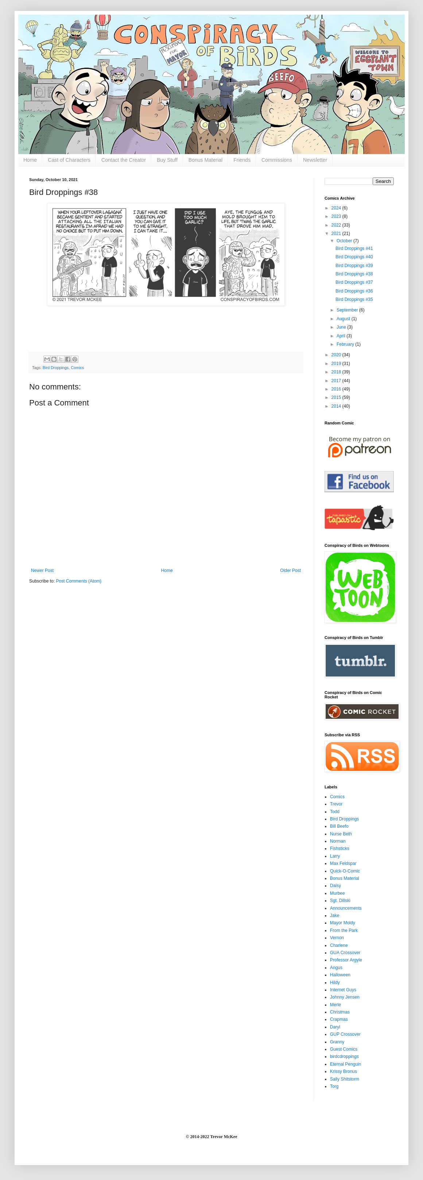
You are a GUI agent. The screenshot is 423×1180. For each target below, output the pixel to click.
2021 (336, 233)
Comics (77, 367)
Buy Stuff (167, 160)
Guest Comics (343, 1049)
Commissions (276, 160)
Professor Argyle (346, 960)
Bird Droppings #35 (354, 299)
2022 (336, 225)
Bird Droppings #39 (354, 265)
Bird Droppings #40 (354, 256)
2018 (336, 372)
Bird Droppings (56, 367)
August (344, 318)
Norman (338, 841)
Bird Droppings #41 (354, 248)
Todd (334, 811)
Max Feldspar (343, 863)
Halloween (340, 974)
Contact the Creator (123, 160)
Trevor (336, 804)
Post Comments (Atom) (78, 581)
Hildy (335, 982)
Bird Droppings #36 (354, 291)
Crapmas (339, 1019)
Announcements (346, 908)
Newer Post (42, 570)
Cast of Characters (69, 160)
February (346, 344)
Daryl (335, 1027)
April (341, 335)
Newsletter (315, 160)
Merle (335, 1004)
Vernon (337, 937)
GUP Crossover (345, 1034)
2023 (336, 216)
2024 (336, 208)
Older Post (290, 570)
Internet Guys (343, 989)
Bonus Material (205, 160)
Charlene (339, 945)
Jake (334, 915)
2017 (336, 380)
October (345, 240)
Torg (334, 1086)
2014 (336, 406)
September (348, 310)
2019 (336, 363)
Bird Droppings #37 (354, 282)
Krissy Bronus (343, 1071)
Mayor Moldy (342, 922)
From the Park (344, 930)
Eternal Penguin (345, 1064)
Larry (335, 856)
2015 (336, 397)
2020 (336, 354)
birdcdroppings (344, 1056)
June (342, 327)
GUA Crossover (345, 952)
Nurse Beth (341, 833)
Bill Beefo (339, 826)
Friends (242, 160)
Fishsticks (339, 848)
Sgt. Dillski (340, 900)
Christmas (340, 1012)
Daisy (335, 885)
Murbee (337, 893)
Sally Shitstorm (344, 1079)
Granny (337, 1041)
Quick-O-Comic (345, 871)
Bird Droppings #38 (354, 274)
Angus (336, 967)
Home (30, 160)
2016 (336, 389)
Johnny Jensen (345, 997)
